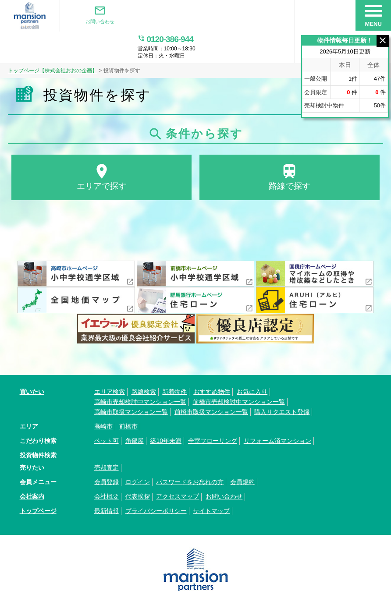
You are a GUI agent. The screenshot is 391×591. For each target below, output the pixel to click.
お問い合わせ (96, 15)
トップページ (38, 481)
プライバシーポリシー (156, 481)
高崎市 (103, 396)
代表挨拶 (137, 467)
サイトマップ (211, 481)
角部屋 (134, 411)
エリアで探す (101, 147)
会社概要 (106, 467)
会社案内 (32, 467)
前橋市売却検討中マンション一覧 (239, 372)
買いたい (32, 362)
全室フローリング (212, 411)
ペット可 (106, 411)
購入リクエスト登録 (281, 382)
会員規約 (242, 452)
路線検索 (144, 362)
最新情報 (106, 481)
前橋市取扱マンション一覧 (211, 382)
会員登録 (106, 452)
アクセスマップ (177, 467)
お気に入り (252, 362)
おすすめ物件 (211, 362)
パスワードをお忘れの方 (190, 452)
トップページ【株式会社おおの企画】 (52, 40)
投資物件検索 (38, 425)
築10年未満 (165, 411)
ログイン (137, 452)
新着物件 (174, 362)
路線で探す (289, 147)
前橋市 (128, 396)
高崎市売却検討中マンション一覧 (140, 372)
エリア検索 (109, 362)
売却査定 (106, 438)
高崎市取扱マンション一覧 (131, 382)
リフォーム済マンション (277, 411)
